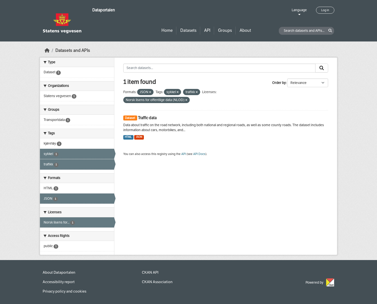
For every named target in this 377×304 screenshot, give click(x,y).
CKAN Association (157, 282)
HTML (128, 137)
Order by (279, 83)
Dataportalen (103, 10)
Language (299, 10)
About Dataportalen (59, 272)
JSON (139, 137)
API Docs (199, 154)
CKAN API (150, 272)
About (245, 30)
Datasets (188, 30)
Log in (325, 10)
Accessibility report (59, 282)
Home (167, 30)
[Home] (47, 50)
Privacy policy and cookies (64, 291)
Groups (225, 30)
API (207, 30)
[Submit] (321, 68)
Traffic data (147, 117)
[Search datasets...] (219, 68)
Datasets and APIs (72, 50)
